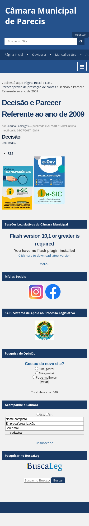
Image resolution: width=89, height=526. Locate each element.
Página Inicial (14, 54)
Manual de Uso (65, 54)
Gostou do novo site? (44, 364)
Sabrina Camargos (17, 126)
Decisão (11, 137)
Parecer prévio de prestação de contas (29, 87)
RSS (10, 153)
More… (45, 264)
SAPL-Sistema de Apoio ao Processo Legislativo (40, 313)
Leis (47, 82)
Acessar (80, 34)
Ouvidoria (39, 54)
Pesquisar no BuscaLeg (22, 455)
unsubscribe (44, 443)
